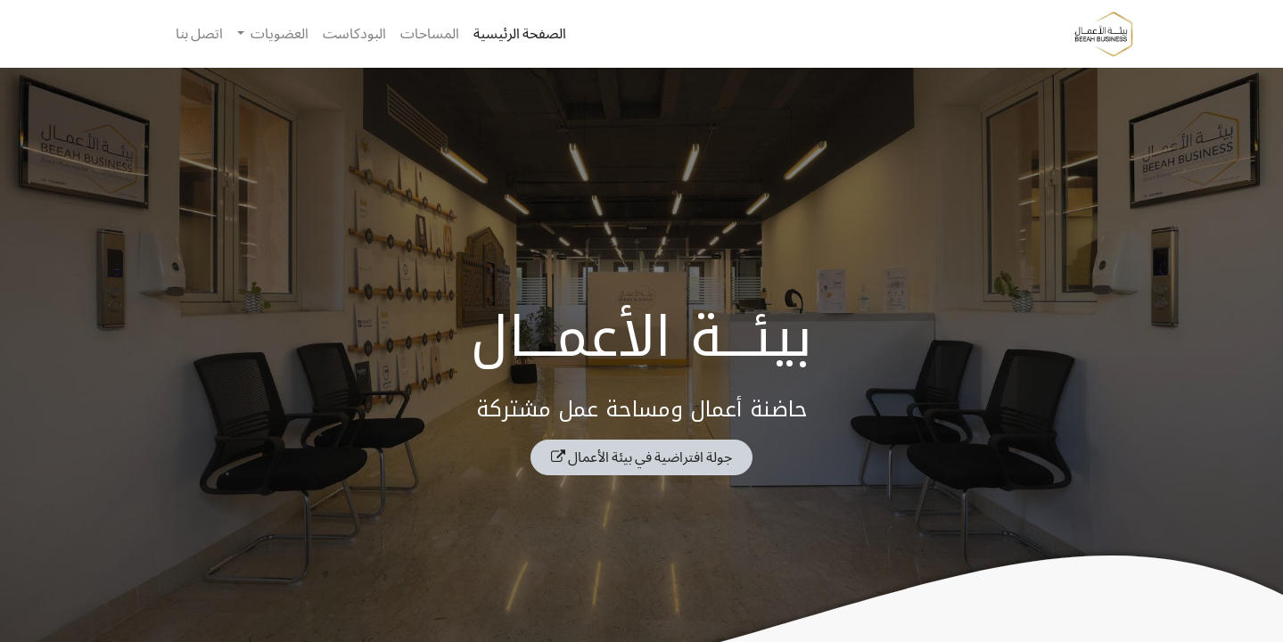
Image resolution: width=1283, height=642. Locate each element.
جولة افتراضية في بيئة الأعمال (641, 457)
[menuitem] (519, 34)
